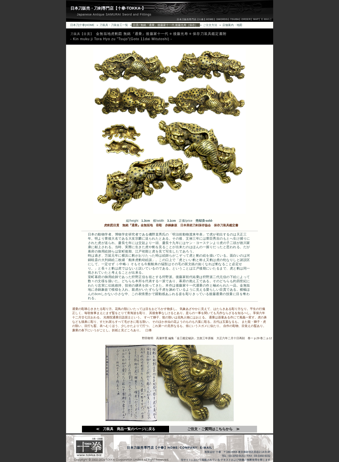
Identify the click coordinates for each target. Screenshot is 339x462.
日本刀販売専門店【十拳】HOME (195, 19)
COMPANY (188, 447)
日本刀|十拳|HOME (82, 25)
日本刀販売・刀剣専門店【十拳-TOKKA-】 (108, 8)
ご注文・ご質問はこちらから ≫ (213, 429)
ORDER (246, 19)
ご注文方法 (210, 25)
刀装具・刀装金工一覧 (114, 25)
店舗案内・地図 (232, 25)
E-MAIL (265, 19)
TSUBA (234, 19)
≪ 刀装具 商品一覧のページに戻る (125, 429)
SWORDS (222, 19)
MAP (256, 19)
